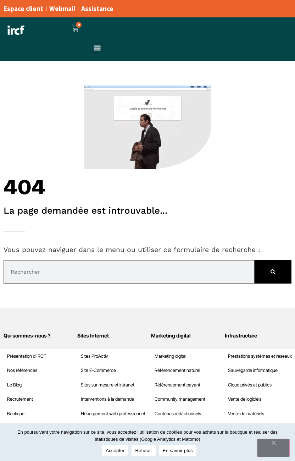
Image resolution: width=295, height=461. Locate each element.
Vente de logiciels (23, 399)
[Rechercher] (273, 272)
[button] (97, 48)
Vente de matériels (25, 413)
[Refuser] (273, 448)
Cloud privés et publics (29, 385)
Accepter (115, 450)
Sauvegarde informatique (32, 370)
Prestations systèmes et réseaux (39, 356)
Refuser (143, 450)
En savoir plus (178, 450)
